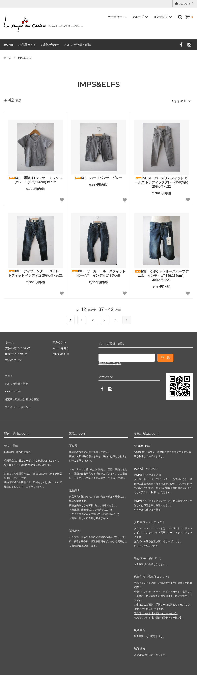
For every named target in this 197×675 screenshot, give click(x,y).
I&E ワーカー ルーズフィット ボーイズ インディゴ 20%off (99, 272)
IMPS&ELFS (24, 58)
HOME (8, 44)
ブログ (8, 374)
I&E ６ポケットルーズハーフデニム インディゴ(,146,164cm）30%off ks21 (161, 275)
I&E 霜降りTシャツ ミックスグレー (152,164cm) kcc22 (35, 179)
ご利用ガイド (27, 44)
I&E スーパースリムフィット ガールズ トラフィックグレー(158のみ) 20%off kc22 (161, 181)
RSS (7, 385)
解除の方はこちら (109, 362)
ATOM (16, 385)
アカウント (185, 3)
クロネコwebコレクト (146, 535)
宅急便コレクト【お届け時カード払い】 (155, 603)
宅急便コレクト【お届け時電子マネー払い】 (158, 607)
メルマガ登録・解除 (77, 44)
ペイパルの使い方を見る (147, 499)
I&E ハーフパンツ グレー (98, 177)
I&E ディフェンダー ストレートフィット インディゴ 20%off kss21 (35, 272)
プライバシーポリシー (18, 397)
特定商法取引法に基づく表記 (22, 391)
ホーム (7, 58)
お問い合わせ (50, 44)
